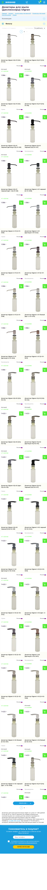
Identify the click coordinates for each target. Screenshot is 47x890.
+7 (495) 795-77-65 (14, 820)
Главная (4, 13)
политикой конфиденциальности (27, 843)
